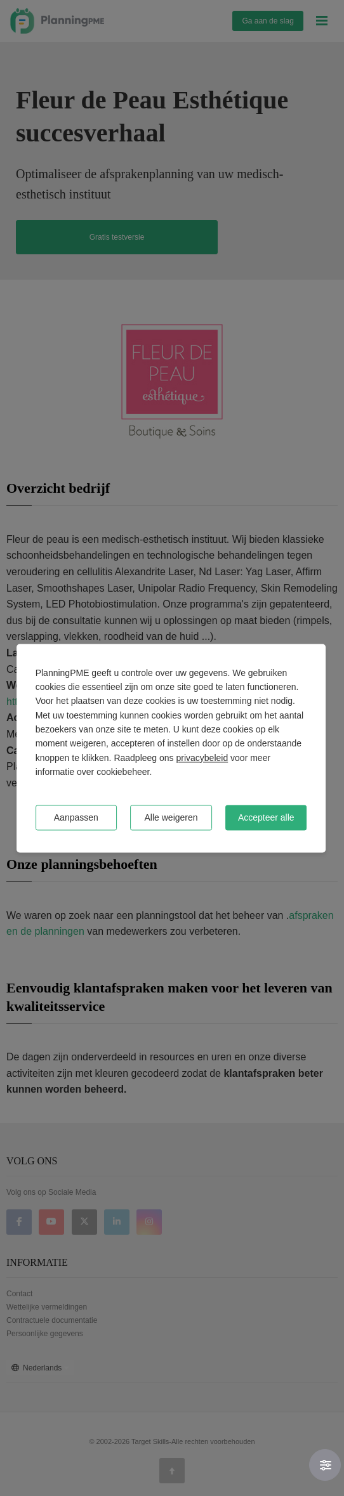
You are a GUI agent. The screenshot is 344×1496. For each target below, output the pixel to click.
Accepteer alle (266, 817)
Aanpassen (76, 817)
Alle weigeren (171, 817)
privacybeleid (202, 758)
